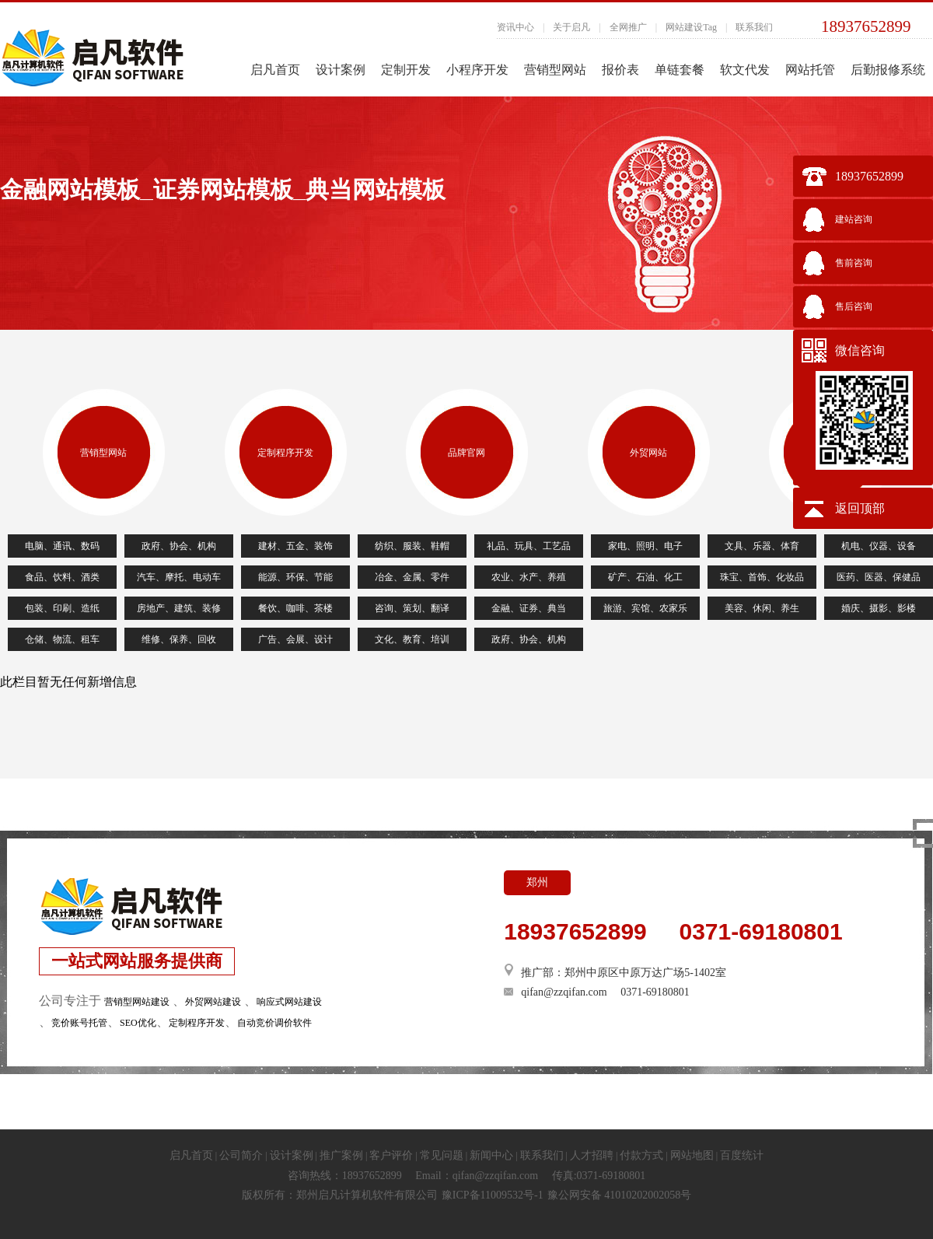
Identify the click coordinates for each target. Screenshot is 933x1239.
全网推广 (628, 27)
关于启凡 (571, 27)
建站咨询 (853, 219)
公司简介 (241, 1155)
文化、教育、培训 (412, 639)
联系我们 (754, 27)
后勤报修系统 (888, 69)
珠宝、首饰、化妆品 (762, 577)
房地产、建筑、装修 (179, 608)
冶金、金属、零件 (412, 577)
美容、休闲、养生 (762, 608)
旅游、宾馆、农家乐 (645, 608)
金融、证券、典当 (528, 608)
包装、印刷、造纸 (62, 608)
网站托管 (810, 69)
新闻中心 (491, 1155)
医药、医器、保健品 (879, 577)
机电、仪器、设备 (878, 546)
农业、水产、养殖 (528, 577)
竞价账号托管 (79, 1022)
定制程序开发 (285, 452)
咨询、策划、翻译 (412, 608)
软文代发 (745, 69)
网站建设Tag (691, 27)
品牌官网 (466, 452)
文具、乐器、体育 (762, 546)
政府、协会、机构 (179, 546)
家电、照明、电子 (645, 546)
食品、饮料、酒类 (62, 577)
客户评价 (391, 1155)
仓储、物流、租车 (62, 639)
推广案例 (341, 1155)
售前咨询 (853, 262)
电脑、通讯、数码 (62, 546)
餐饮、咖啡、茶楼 (295, 608)
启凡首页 (275, 69)
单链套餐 (679, 69)
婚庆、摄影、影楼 (878, 608)
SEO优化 (138, 1022)
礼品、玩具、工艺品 (529, 546)
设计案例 (340, 69)
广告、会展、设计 (295, 639)
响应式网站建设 (289, 1001)
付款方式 (641, 1155)
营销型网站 (555, 69)
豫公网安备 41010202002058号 (619, 1195)
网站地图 (692, 1155)
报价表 (620, 69)
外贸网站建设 (213, 1001)
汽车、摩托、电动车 (179, 577)
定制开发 (406, 69)
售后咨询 (853, 306)
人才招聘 (591, 1155)
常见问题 (441, 1155)
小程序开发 (477, 69)
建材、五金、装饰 (295, 546)
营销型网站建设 (136, 1001)
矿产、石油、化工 (645, 577)
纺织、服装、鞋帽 (412, 546)
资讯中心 (515, 27)
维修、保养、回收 (179, 639)
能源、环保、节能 (295, 577)
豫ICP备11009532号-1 (492, 1195)
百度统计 (742, 1155)
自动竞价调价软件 (274, 1022)
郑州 (537, 882)
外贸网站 (648, 452)
